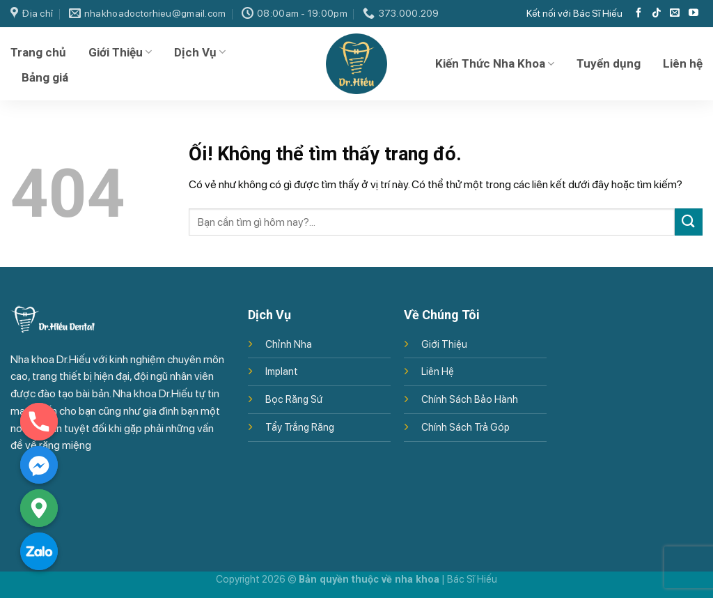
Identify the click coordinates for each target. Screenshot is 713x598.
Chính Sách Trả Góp (465, 427)
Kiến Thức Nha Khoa (494, 63)
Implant (281, 371)
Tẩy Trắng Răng (299, 427)
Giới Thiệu (120, 52)
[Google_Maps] (39, 508)
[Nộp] (689, 222)
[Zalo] (39, 551)
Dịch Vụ (200, 52)
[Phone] (39, 421)
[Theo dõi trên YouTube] (693, 13)
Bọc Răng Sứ (293, 399)
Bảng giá (45, 77)
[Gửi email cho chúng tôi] (674, 13)
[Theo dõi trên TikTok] (656, 13)
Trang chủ (38, 52)
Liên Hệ (437, 371)
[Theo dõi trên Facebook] (638, 13)
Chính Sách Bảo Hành (469, 399)
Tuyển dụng (609, 63)
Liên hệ (683, 63)
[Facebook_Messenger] (39, 465)
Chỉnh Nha (288, 344)
